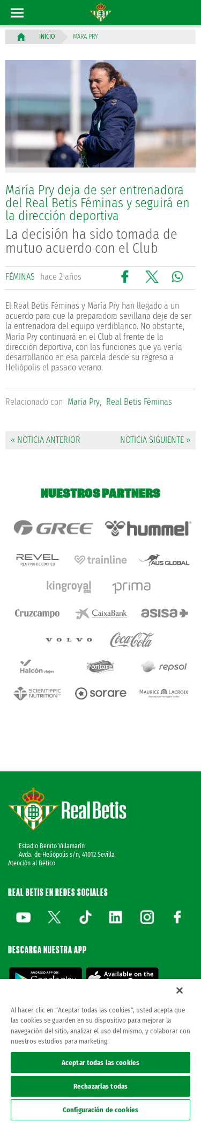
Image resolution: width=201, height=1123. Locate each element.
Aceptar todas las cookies (100, 1063)
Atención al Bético (31, 863)
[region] (100, 1051)
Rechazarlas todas (100, 1086)
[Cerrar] (179, 990)
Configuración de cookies (100, 1110)
